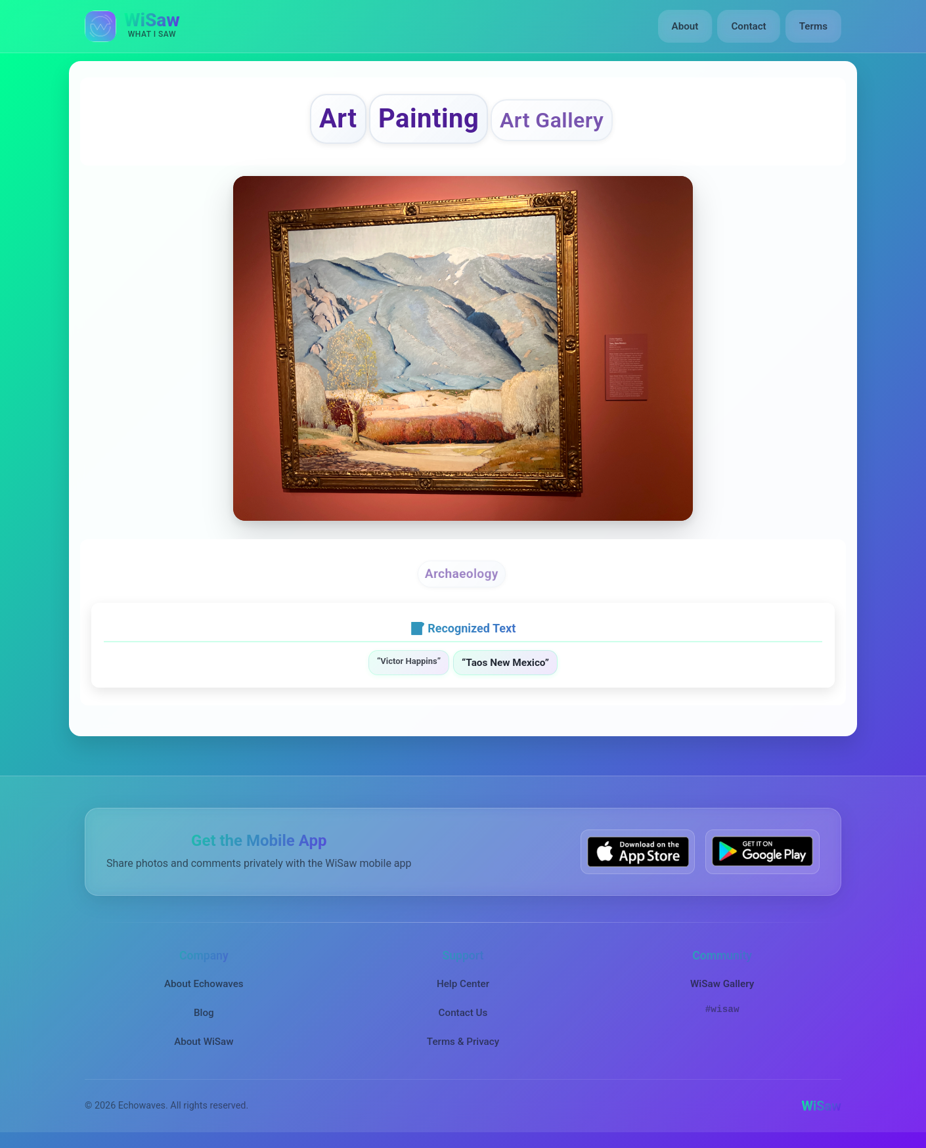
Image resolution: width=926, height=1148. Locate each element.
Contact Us (463, 1013)
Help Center (463, 984)
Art (338, 118)
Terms (813, 26)
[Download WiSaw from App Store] (638, 851)
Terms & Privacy (463, 1042)
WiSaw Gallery (722, 984)
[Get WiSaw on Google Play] (762, 851)
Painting (428, 118)
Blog (204, 1013)
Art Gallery (552, 120)
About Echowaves (204, 984)
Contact (748, 26)
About (685, 26)
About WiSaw (203, 1042)
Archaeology (461, 573)
